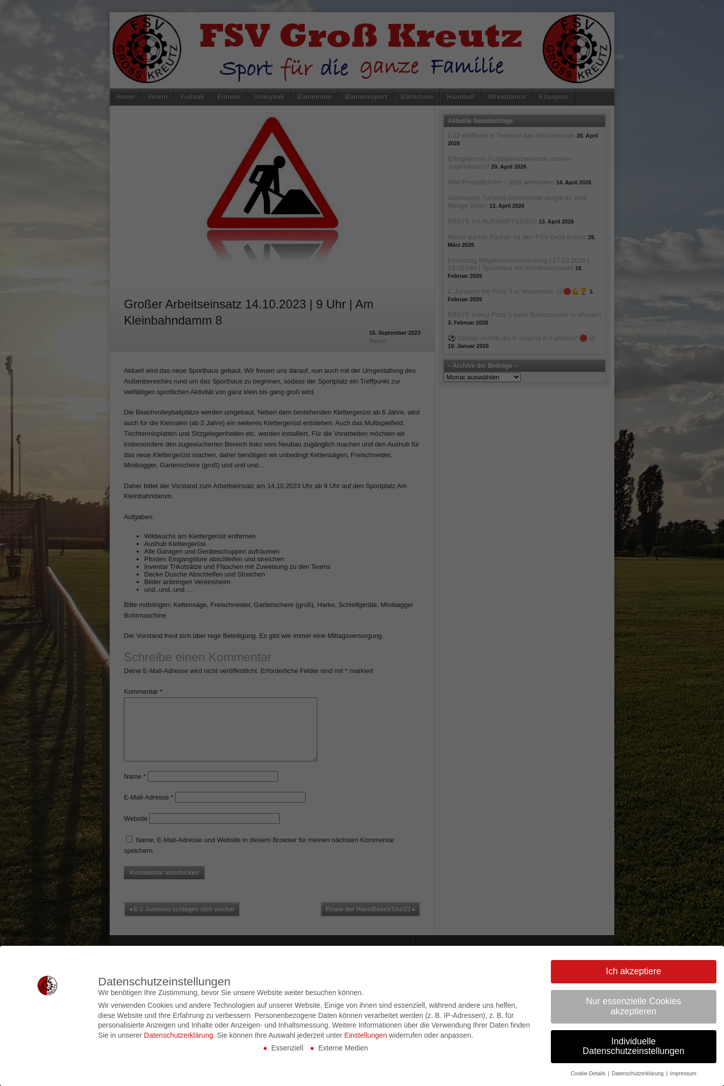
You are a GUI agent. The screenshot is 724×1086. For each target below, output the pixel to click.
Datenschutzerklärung (178, 1035)
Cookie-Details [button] (589, 1073)
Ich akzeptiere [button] (633, 971)
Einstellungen (365, 1035)
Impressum (683, 1073)
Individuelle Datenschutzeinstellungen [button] (633, 1046)
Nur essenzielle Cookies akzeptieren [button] (633, 1006)
